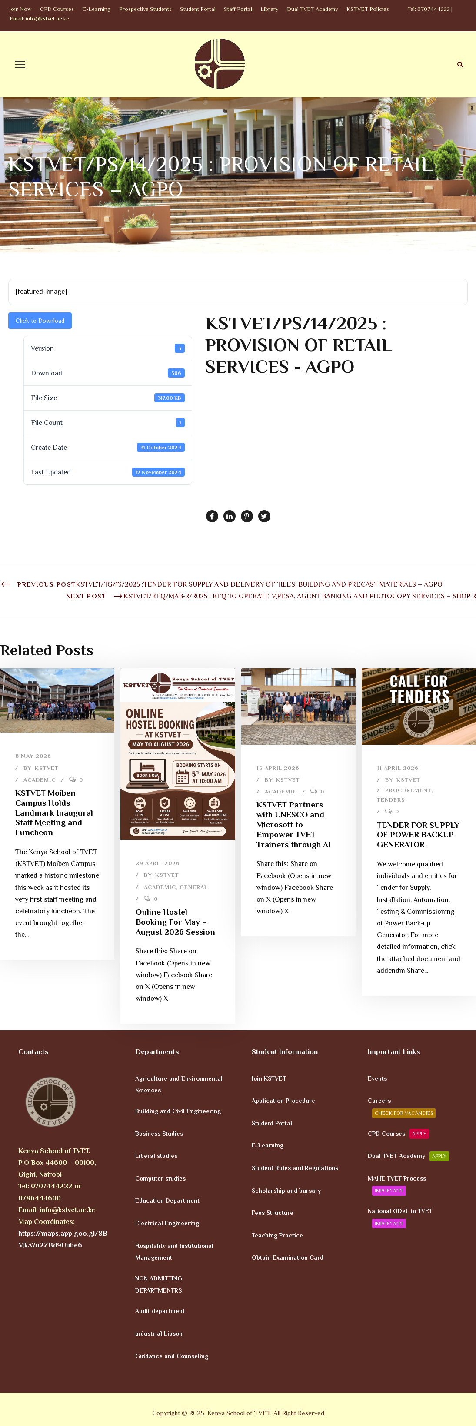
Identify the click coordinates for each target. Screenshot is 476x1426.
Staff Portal (238, 9)
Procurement (408, 790)
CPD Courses (57, 9)
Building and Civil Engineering (178, 1111)
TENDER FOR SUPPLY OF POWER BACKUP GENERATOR (418, 834)
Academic (39, 779)
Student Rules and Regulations (295, 1167)
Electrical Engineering (167, 1223)
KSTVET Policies (367, 9)
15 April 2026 (278, 768)
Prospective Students (145, 9)
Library (269, 9)
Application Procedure (283, 1100)
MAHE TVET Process (397, 1184)
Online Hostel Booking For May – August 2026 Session (175, 921)
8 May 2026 (33, 756)
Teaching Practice (277, 1234)
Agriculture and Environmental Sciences (179, 1084)
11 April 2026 (398, 768)
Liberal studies (156, 1155)
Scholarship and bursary (286, 1190)
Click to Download (40, 320)
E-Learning (96, 9)
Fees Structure (272, 1212)
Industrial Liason (159, 1333)
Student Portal (198, 9)
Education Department (167, 1200)
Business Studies (159, 1133)
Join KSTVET (269, 1077)
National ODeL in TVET (400, 1217)
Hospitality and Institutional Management (174, 1251)
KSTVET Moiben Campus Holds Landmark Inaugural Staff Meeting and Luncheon (54, 812)
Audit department (160, 1310)
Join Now (21, 9)
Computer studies (160, 1177)
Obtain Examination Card (287, 1257)
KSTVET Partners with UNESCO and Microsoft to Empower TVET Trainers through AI (293, 824)
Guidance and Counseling (171, 1355)
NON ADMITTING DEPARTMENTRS (158, 1284)
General (194, 887)
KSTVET (47, 768)
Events (377, 1077)
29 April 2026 (158, 863)
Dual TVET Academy (312, 9)
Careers (402, 1107)
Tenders (391, 799)
